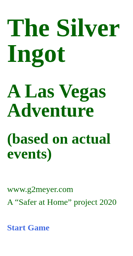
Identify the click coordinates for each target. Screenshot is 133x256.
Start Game (28, 227)
